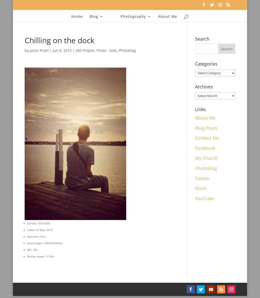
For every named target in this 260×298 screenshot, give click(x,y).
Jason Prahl (39, 50)
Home (77, 17)
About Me (167, 17)
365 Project (85, 50)
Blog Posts (206, 128)
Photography (133, 17)
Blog (94, 17)
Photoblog (127, 50)
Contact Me (207, 138)
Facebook (205, 148)
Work (200, 188)
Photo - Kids (106, 50)
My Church (206, 158)
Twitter (202, 178)
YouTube (204, 198)
